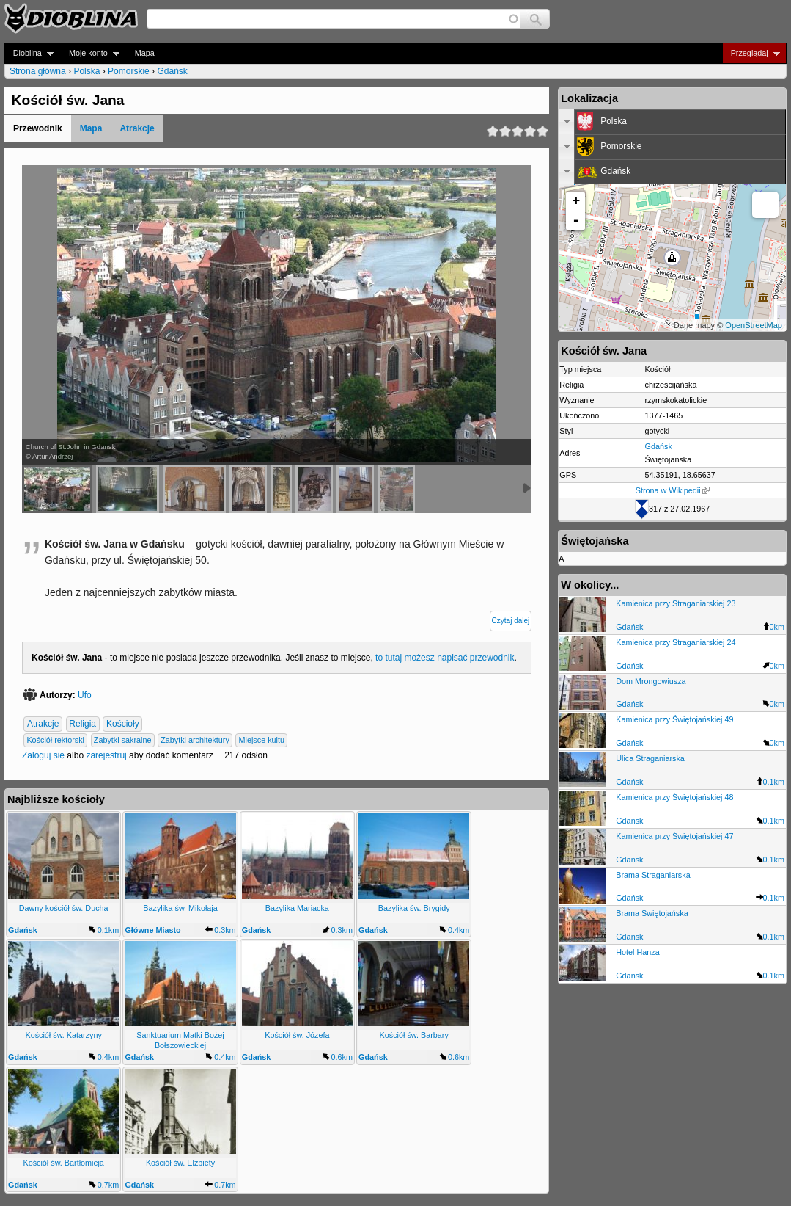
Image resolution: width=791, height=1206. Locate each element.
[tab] (672, 121)
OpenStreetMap (753, 325)
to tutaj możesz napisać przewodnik (444, 658)
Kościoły (122, 724)
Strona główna (38, 71)
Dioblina (29, 53)
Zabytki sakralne (123, 739)
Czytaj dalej (511, 621)
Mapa (145, 52)
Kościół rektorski (55, 739)
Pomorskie (129, 71)
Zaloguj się (43, 755)
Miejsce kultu (261, 739)
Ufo (85, 695)
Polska (86, 71)
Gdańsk (172, 71)
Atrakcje (136, 128)
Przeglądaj (751, 53)
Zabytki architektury (195, 739)
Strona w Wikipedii (673, 490)
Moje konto (89, 53)
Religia (82, 724)
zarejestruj (106, 755)
